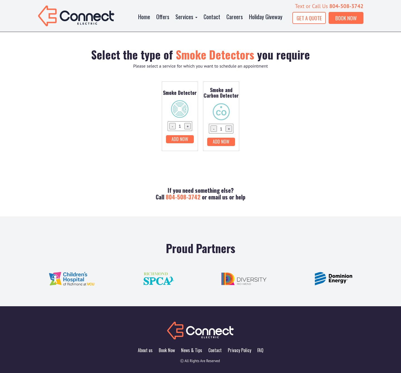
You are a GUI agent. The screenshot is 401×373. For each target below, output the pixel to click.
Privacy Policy (239, 350)
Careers (234, 17)
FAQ (260, 350)
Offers (162, 17)
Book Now (167, 350)
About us (145, 350)
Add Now (180, 139)
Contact (212, 17)
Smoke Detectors (215, 54)
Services (186, 17)
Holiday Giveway (265, 17)
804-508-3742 (346, 6)
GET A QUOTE (309, 18)
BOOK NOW (346, 18)
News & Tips (191, 350)
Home (144, 17)
